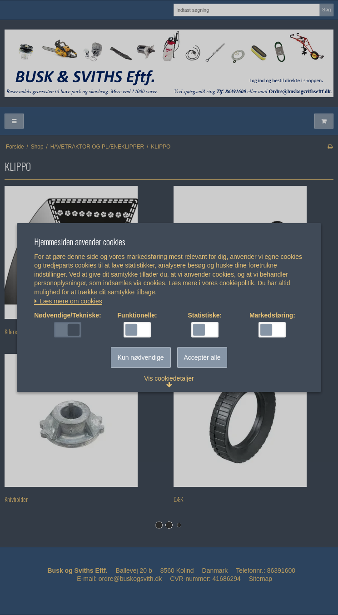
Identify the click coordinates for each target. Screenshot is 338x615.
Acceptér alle (202, 357)
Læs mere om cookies (68, 301)
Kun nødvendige (141, 357)
